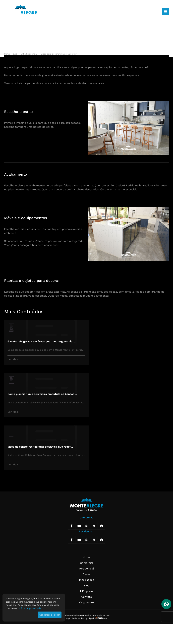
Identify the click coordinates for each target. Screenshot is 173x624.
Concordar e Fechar (49, 615)
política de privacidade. (30, 608)
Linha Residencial (29, 54)
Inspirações (86, 579)
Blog (15, 54)
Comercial (86, 562)
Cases (86, 574)
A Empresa (86, 591)
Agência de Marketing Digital (80, 618)
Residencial (86, 568)
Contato (86, 596)
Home (7, 54)
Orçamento (86, 602)
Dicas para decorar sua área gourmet (59, 54)
